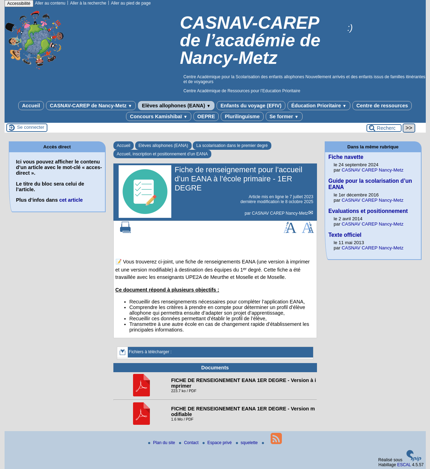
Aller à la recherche (88, 3)
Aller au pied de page (131, 3)
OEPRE (206, 116)
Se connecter (31, 127)
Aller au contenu (50, 3)
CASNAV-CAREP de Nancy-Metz (91, 105)
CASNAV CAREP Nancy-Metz (280, 213)
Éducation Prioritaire (318, 105)
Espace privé (218, 442)
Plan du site (162, 442)
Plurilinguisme (242, 116)
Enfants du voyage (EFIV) (251, 105)
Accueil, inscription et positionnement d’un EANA (162, 154)
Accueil (31, 105)
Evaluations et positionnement (368, 211)
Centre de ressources (382, 105)
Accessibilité (19, 3)
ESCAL (404, 464)
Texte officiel (345, 235)
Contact (189, 442)
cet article (71, 200)
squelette (247, 442)
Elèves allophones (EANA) (176, 105)
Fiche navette (346, 157)
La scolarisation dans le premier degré (231, 145)
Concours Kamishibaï (158, 116)
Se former (284, 116)
